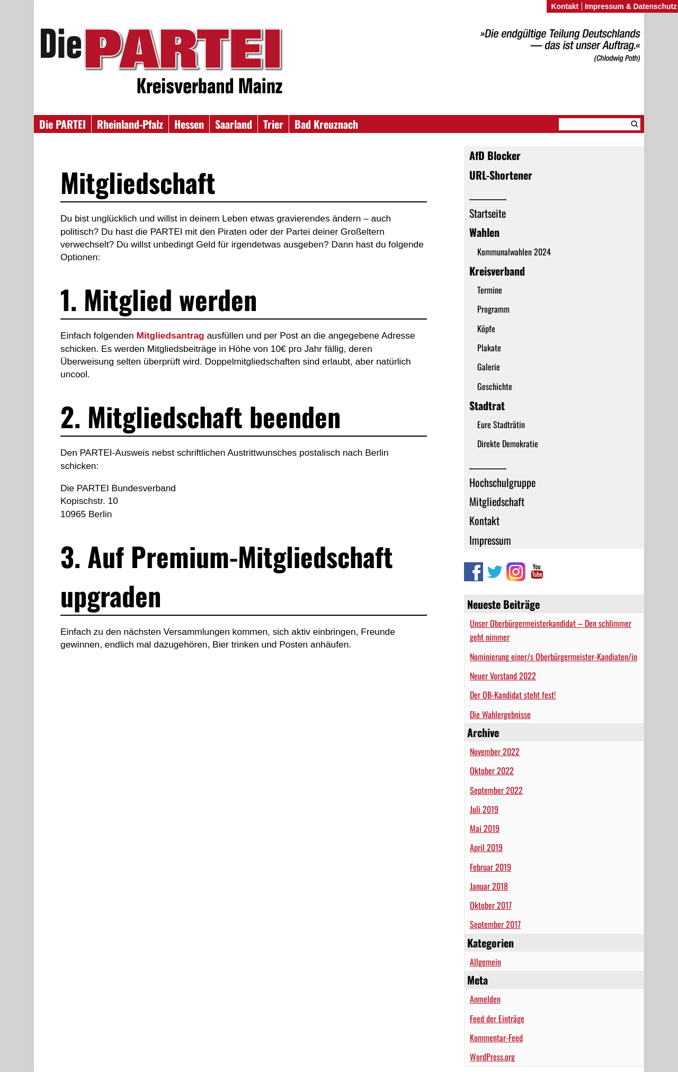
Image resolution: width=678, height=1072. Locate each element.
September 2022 (496, 790)
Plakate (489, 347)
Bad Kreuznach (326, 124)
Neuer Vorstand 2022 (503, 675)
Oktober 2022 (492, 770)
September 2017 (495, 924)
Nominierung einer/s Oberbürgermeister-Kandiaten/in (553, 656)
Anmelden (485, 999)
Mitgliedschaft (496, 501)
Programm (493, 309)
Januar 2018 (489, 886)
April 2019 (486, 847)
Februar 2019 (490, 867)
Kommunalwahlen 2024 (514, 251)
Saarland (233, 124)
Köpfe (486, 328)
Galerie (488, 366)
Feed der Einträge (497, 1018)
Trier (273, 124)
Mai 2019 (484, 828)
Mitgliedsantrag (170, 335)
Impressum (490, 540)
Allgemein (485, 961)
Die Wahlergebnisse (500, 714)
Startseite (487, 213)
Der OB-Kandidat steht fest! (513, 694)
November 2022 (495, 751)
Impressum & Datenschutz (631, 6)
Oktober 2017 (491, 905)
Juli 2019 (484, 809)
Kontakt (484, 520)
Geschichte (494, 386)
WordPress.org (492, 1056)
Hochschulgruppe (502, 482)
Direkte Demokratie (507, 443)
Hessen (189, 124)
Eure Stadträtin (501, 424)
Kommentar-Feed (496, 1037)
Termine (489, 289)
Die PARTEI (62, 124)
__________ (487, 194)
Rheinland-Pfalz (130, 124)
